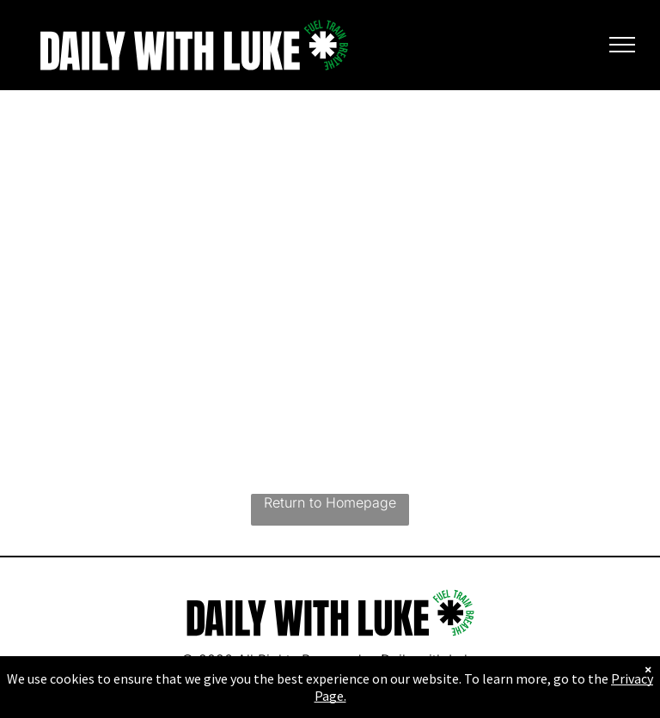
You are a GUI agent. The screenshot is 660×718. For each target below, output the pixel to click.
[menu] (622, 44)
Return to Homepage (330, 502)
